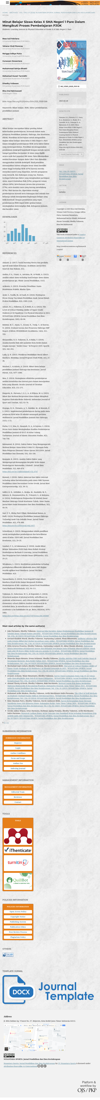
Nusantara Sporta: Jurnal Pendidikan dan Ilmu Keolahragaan (29, 1063)
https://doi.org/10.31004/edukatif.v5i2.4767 (20, 471)
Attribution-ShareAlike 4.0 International (25, 1066)
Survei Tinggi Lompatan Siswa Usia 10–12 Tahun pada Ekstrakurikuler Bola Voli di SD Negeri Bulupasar (51, 677)
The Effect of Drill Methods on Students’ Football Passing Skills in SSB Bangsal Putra (52, 694)
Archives (13, 13)
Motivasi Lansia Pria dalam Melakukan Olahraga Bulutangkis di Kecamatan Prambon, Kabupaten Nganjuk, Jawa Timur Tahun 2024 (49, 684)
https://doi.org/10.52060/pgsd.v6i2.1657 (18, 525)
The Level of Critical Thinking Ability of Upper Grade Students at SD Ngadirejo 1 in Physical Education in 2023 (52, 667)
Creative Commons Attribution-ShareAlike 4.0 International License (71, 237)
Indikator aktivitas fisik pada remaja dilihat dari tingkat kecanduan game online (52, 639)
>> (8, 722)
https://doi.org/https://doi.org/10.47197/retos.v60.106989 (25, 616)
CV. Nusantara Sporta (67, 1063)
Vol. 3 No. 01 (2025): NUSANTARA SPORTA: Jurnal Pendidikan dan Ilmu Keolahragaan (57, 13)
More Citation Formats (70, 154)
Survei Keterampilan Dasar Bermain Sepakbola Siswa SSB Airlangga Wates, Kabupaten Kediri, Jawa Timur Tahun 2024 (49, 702)
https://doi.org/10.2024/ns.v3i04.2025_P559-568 (27, 101)
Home (5, 13)
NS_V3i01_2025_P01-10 (69, 86)
